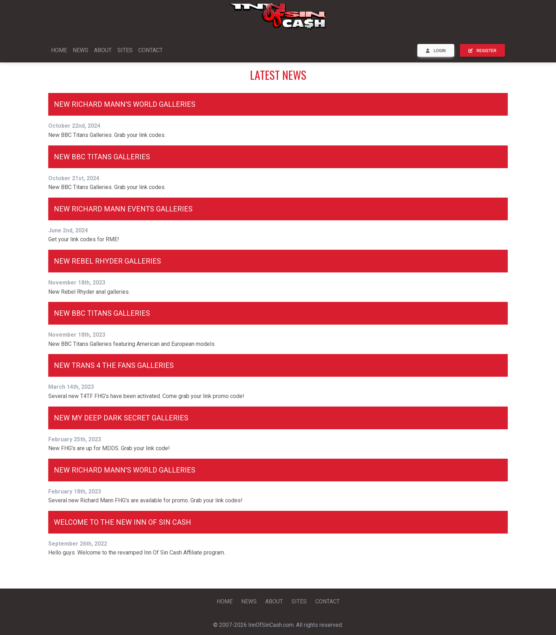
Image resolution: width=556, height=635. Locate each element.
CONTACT (150, 50)
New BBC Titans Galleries (102, 157)
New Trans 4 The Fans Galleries (114, 365)
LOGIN (436, 50)
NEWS (80, 50)
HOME (59, 50)
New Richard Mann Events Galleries (123, 209)
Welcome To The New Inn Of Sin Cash (122, 522)
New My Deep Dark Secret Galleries (121, 418)
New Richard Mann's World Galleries (124, 104)
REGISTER (482, 50)
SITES (125, 50)
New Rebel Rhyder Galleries (107, 261)
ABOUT (103, 50)
